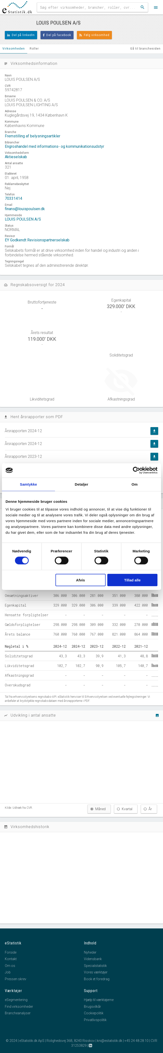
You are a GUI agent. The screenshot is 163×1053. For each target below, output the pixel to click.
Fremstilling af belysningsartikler (32, 136)
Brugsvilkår (92, 1007)
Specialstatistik (95, 966)
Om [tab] (134, 484)
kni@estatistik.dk (109, 1041)
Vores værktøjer (96, 972)
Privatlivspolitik (95, 1020)
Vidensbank (93, 959)
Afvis (80, 580)
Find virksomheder (19, 1007)
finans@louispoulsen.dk (25, 209)
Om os (10, 966)
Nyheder (90, 952)
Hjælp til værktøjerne (99, 1000)
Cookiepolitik (93, 1013)
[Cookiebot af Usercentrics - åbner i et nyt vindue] (136, 470)
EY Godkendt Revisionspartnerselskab (37, 240)
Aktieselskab (16, 157)
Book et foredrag (96, 979)
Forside (10, 952)
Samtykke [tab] (28, 484)
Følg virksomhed (94, 35)
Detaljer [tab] (81, 484)
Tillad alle (132, 580)
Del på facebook (57, 35)
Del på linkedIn (21, 35)
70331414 (13, 198)
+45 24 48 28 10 (136, 1041)
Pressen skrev (15, 979)
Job (8, 972)
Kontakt (11, 959)
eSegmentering (16, 1000)
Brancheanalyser (18, 1013)
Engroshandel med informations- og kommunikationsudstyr (54, 146)
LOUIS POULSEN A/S (23, 219)
